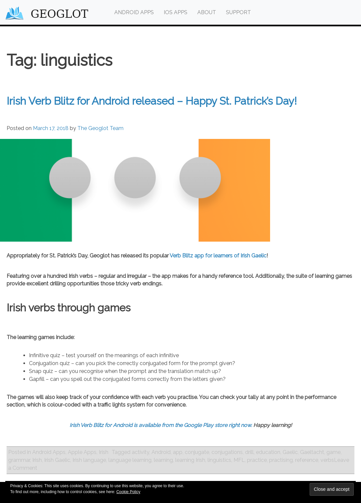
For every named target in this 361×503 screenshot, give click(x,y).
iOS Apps (175, 12)
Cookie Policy (128, 492)
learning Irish (190, 460)
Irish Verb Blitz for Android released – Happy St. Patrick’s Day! (152, 101)
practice (257, 460)
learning (163, 460)
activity (140, 452)
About (206, 12)
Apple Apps (82, 452)
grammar (19, 460)
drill (249, 452)
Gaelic (290, 452)
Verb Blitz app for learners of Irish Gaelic (218, 255)
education (268, 452)
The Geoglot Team (100, 128)
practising (281, 460)
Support (238, 12)
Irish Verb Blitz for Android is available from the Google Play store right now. (160, 425)
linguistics (219, 460)
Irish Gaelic (57, 460)
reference (306, 460)
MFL (239, 460)
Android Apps (134, 12)
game (333, 452)
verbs (327, 460)
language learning (130, 460)
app (177, 452)
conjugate (197, 452)
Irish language (89, 460)
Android (161, 452)
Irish (103, 452)
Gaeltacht (312, 452)
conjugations (227, 452)
